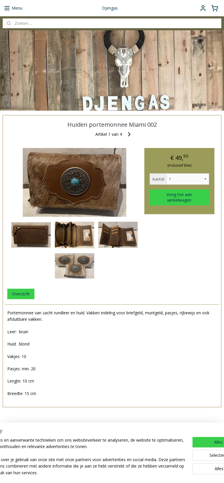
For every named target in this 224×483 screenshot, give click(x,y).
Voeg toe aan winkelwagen (179, 197)
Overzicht (21, 294)
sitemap (126, 472)
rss (139, 472)
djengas (126, 453)
